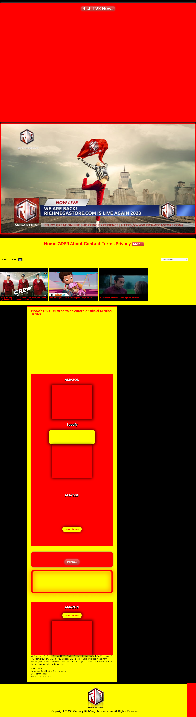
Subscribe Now (72, 529)
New (4, 260)
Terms (108, 243)
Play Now (72, 562)
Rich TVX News (98, 9)
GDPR (63, 243)
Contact (92, 243)
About (76, 243)
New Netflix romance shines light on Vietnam (119, 298)
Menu (138, 244)
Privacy (123, 243)
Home (50, 243)
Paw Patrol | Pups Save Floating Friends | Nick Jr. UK (72, 298)
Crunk (13, 260)
